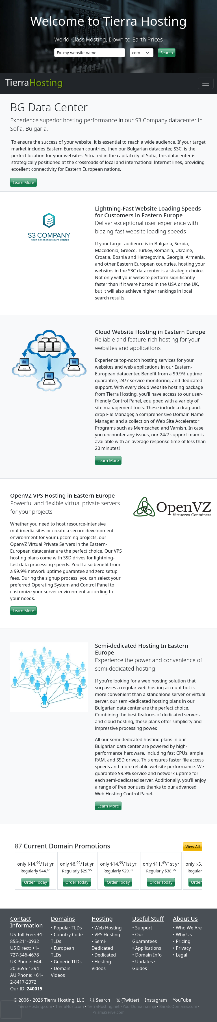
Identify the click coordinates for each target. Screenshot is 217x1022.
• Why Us (182, 934)
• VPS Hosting (106, 934)
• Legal (180, 955)
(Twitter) (127, 1000)
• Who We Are (187, 928)
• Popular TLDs (66, 928)
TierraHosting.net (103, 1006)
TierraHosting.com (35, 1006)
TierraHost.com (69, 1006)
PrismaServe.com (108, 1012)
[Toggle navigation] (206, 83)
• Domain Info (147, 955)
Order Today (35, 882)
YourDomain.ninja (139, 1006)
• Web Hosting (107, 928)
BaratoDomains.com (178, 1006)
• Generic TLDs (66, 961)
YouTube (182, 1000)
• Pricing (181, 941)
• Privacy (182, 948)
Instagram (156, 1000)
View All (193, 846)
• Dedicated (104, 955)
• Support (142, 928)
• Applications (146, 948)
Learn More (23, 182)
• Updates (142, 961)
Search (100, 1000)
